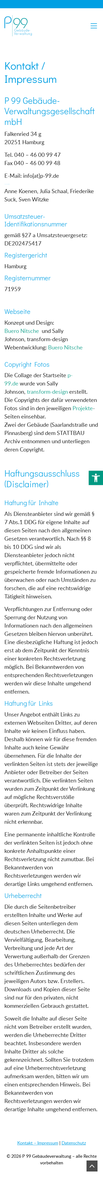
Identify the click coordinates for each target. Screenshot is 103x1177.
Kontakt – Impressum (37, 1143)
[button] (96, 478)
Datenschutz (74, 1143)
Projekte (83, 408)
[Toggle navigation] (94, 26)
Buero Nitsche (22, 331)
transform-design (47, 391)
